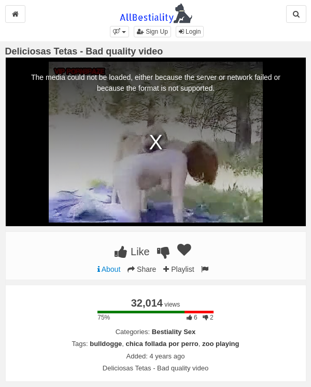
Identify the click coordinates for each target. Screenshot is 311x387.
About (109, 269)
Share (142, 269)
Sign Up (152, 31)
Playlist (178, 269)
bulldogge (106, 344)
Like (132, 251)
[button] (119, 31)
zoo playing (220, 344)
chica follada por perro (162, 344)
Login (190, 31)
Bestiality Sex (174, 332)
